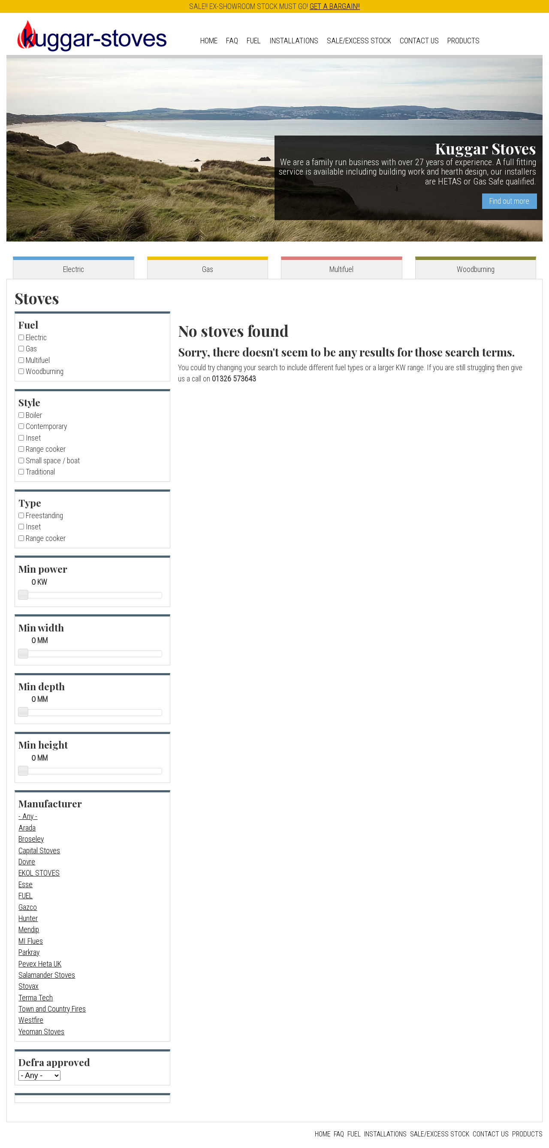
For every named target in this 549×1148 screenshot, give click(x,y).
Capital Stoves (39, 850)
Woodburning (476, 269)
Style (29, 402)
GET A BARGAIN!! (335, 6)
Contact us (419, 40)
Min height (43, 744)
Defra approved (54, 1062)
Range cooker (46, 449)
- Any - (27, 816)
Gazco (27, 907)
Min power (42, 568)
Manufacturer (50, 803)
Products (463, 40)
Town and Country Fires (52, 1009)
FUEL (25, 895)
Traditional (40, 472)
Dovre (26, 862)
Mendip (28, 929)
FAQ (232, 40)
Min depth (41, 686)
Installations (293, 40)
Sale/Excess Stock (359, 40)
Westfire (30, 1020)
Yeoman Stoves (41, 1031)
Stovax (28, 986)
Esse (25, 884)
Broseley (31, 839)
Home (208, 40)
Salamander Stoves (46, 975)
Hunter (28, 918)
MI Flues (30, 941)
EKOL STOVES (39, 873)
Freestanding (44, 515)
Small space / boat (53, 460)
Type (29, 502)
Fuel (254, 40)
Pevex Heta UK (39, 964)
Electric (73, 269)
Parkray (28, 952)
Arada (27, 828)
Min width (41, 627)
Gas (207, 269)
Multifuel (341, 269)
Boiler (34, 415)
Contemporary (46, 426)
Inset (33, 438)
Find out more (509, 201)
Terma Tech (35, 998)
